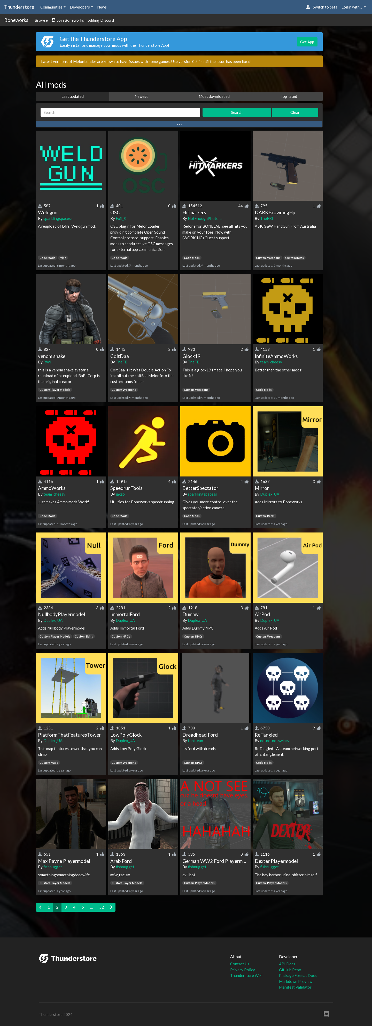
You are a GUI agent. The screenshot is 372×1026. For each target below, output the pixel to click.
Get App (307, 41)
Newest (141, 96)
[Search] (120, 112)
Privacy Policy (242, 969)
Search (237, 112)
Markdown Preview (295, 981)
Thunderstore (19, 7)
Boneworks (16, 20)
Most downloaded (214, 96)
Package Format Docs (298, 975)
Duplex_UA (269, 494)
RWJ (47, 362)
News (102, 7)
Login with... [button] (352, 7)
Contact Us (239, 963)
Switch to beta (321, 7)
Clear (295, 112)
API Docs (287, 963)
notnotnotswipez (275, 740)
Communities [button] (51, 7)
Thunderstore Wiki (246, 975)
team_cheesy (271, 362)
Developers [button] (80, 7)
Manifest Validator (295, 987)
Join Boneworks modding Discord (83, 20)
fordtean (195, 740)
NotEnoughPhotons (205, 218)
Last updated (72, 96)
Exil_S (121, 218)
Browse (41, 20)
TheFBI (266, 218)
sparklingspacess (58, 218)
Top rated (289, 96)
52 (101, 907)
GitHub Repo (290, 969)
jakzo (120, 494)
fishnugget (52, 866)
